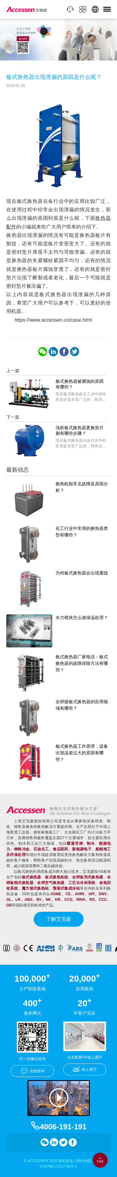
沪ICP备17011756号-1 (58, 1166)
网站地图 (83, 1161)
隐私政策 (65, 1161)
